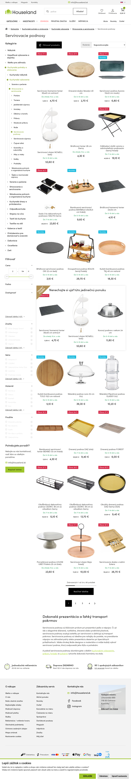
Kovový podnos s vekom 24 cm (110, 331)
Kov (9, 406)
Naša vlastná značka (14, 701)
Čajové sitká (19, 143)
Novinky (113, 21)
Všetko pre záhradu (17, 62)
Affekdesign (13, 332)
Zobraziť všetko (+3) (13, 378)
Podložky (17, 163)
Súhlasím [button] (87, 776)
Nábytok (11, 50)
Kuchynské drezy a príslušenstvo (18, 202)
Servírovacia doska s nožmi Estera (112, 563)
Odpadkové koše (17, 209)
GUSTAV (11, 371)
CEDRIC (11, 363)
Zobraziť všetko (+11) (14, 347)
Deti (9, 250)
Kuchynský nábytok (18, 74)
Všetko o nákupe (11, 2)
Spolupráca (41, 716)
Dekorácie (12, 240)
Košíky (16, 159)
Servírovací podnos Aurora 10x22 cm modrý (112, 91)
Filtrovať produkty (51, 45)
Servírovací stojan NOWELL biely (50, 153)
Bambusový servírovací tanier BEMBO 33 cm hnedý (50, 450)
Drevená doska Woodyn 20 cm (81, 91)
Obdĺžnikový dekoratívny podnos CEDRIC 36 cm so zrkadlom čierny (50, 506)
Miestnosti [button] (29, 21)
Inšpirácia (83, 21)
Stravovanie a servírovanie (83, 29)
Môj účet (40, 736)
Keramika (12, 402)
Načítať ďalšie (81, 591)
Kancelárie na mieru (44, 709)
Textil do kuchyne (18, 218)
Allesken (11, 336)
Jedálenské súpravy (22, 104)
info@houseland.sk (79, 2)
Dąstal (11, 344)
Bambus (11, 390)
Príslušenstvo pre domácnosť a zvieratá (17, 234)
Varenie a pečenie (19, 84)
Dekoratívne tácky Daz (17, 367)
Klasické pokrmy (14, 422)
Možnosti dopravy (12, 709)
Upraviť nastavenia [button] (119, 776)
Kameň (11, 398)
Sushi (10, 429)
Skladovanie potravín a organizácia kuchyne (20, 169)
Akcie (105, 21)
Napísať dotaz (15, 469)
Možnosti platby (12, 713)
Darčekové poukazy (44, 720)
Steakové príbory (21, 123)
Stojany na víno (17, 213)
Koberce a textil (15, 228)
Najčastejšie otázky (13, 705)
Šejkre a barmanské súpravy (19, 176)
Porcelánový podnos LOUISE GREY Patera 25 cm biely (50, 563)
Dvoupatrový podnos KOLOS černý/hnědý (81, 269)
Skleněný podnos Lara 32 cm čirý (81, 395)
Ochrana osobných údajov (16, 728)
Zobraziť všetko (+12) (14, 316)
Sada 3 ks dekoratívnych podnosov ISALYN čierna (50, 214)
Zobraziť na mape (109, 708)
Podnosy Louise (14, 375)
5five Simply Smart (16, 328)
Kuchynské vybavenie (60, 29)
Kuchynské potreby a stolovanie (35, 29)
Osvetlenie (12, 245)
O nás (7, 697)
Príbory (17, 118)
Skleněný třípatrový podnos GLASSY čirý (112, 395)
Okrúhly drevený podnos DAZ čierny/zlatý (112, 505)
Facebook (76, 700)
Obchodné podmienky (14, 724)
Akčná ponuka (42, 697)
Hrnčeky (17, 109)
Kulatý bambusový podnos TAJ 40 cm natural (112, 269)
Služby (72, 21)
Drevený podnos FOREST (112, 449)
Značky (39, 732)
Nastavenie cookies (13, 736)
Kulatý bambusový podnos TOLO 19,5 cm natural (50, 395)
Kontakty (34, 2)
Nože (16, 127)
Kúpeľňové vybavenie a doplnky (18, 56)
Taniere (17, 100)
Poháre (17, 95)
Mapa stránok (11, 732)
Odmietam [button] (103, 776)
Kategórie (15, 29)
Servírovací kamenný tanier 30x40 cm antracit (50, 91)
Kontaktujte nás (42, 693)
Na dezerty (13, 425)
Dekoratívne (13, 437)
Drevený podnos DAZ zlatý (81, 449)
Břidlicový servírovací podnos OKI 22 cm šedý (50, 269)
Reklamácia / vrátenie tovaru (17, 720)
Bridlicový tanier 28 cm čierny (81, 147)
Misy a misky (19, 154)
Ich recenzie (99, 668)
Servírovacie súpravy (22, 138)
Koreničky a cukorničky (18, 148)
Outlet (121, 21)
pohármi (64, 653)
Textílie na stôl (16, 223)
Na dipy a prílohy (15, 433)
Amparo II (12, 359)
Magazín (24, 2)
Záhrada (44, 21)
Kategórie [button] (12, 21)
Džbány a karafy (21, 113)
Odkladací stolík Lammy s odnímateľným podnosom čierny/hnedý (112, 148)
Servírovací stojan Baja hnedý (81, 563)
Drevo (10, 394)
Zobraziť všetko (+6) (13, 410)
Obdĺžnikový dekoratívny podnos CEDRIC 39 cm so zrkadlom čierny (81, 506)
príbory (46, 653)
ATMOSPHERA (14, 340)
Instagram (77, 706)
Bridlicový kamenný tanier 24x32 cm (112, 208)
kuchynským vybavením (103, 650)
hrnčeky (54, 653)
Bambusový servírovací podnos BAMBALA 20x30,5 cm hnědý (81, 209)
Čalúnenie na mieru (44, 713)
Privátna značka (59, 21)
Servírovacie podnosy (106, 29)
